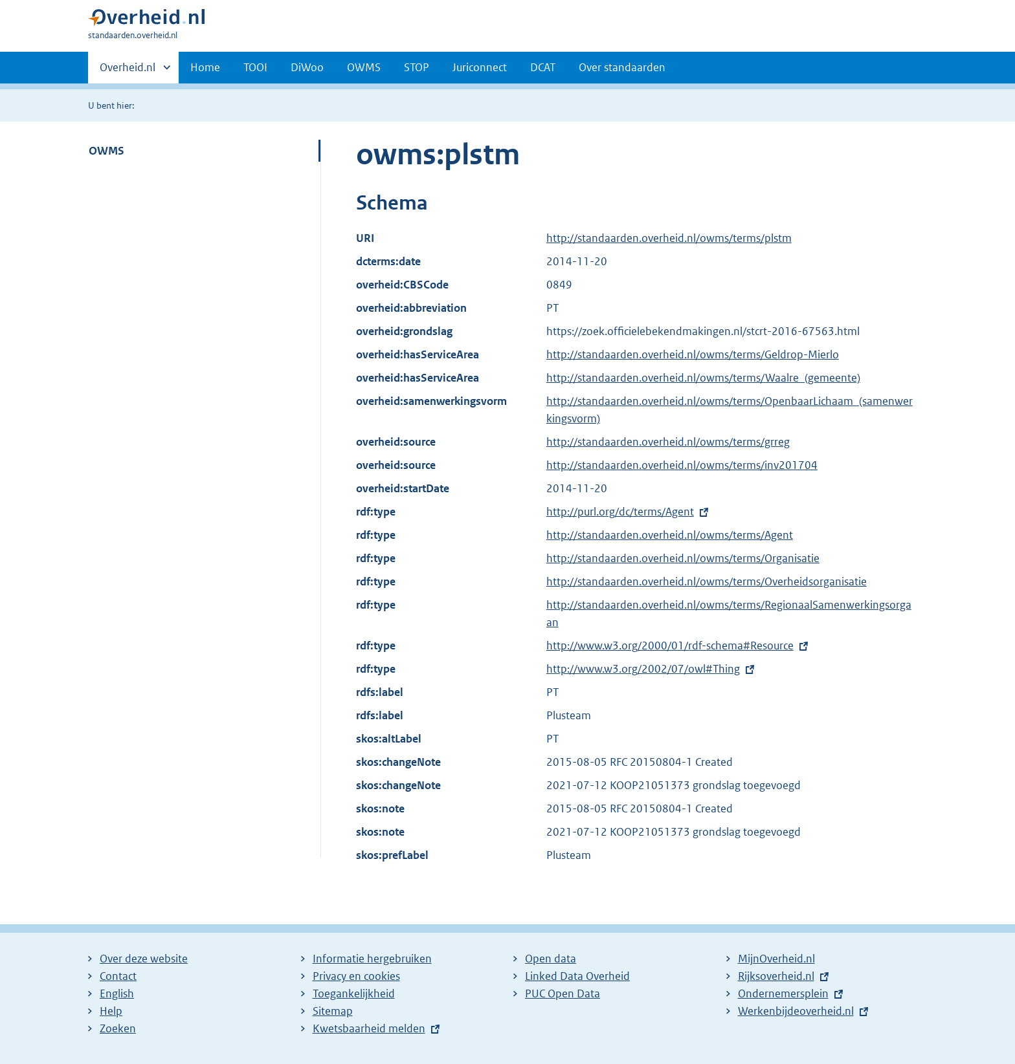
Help (111, 1011)
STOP (416, 67)
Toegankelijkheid (354, 993)
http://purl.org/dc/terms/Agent (620, 512)
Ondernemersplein (783, 993)
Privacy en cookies (356, 976)
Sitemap (333, 1011)
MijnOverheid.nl (776, 958)
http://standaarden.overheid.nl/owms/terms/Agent (669, 535)
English (117, 993)
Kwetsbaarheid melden (369, 1028)
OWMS (364, 67)
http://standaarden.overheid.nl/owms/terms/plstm (669, 238)
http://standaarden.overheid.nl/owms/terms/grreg (668, 442)
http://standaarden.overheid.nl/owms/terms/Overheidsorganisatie (706, 581)
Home (205, 67)
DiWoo (307, 67)
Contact (118, 976)
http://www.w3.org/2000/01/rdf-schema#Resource (670, 645)
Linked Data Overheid (577, 976)
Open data (550, 958)
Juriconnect (479, 67)
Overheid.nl (127, 71)
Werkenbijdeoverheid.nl (796, 1011)
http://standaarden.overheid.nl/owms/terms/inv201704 (682, 465)
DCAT (542, 67)
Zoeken (118, 1028)
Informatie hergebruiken (372, 958)
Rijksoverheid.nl (776, 976)
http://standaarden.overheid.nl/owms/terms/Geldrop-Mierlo (692, 354)
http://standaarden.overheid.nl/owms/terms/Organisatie (683, 558)
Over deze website (144, 958)
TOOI (255, 67)
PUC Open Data (562, 993)
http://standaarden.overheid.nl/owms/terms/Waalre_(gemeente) (703, 378)
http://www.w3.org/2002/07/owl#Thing (643, 669)
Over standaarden (622, 67)
